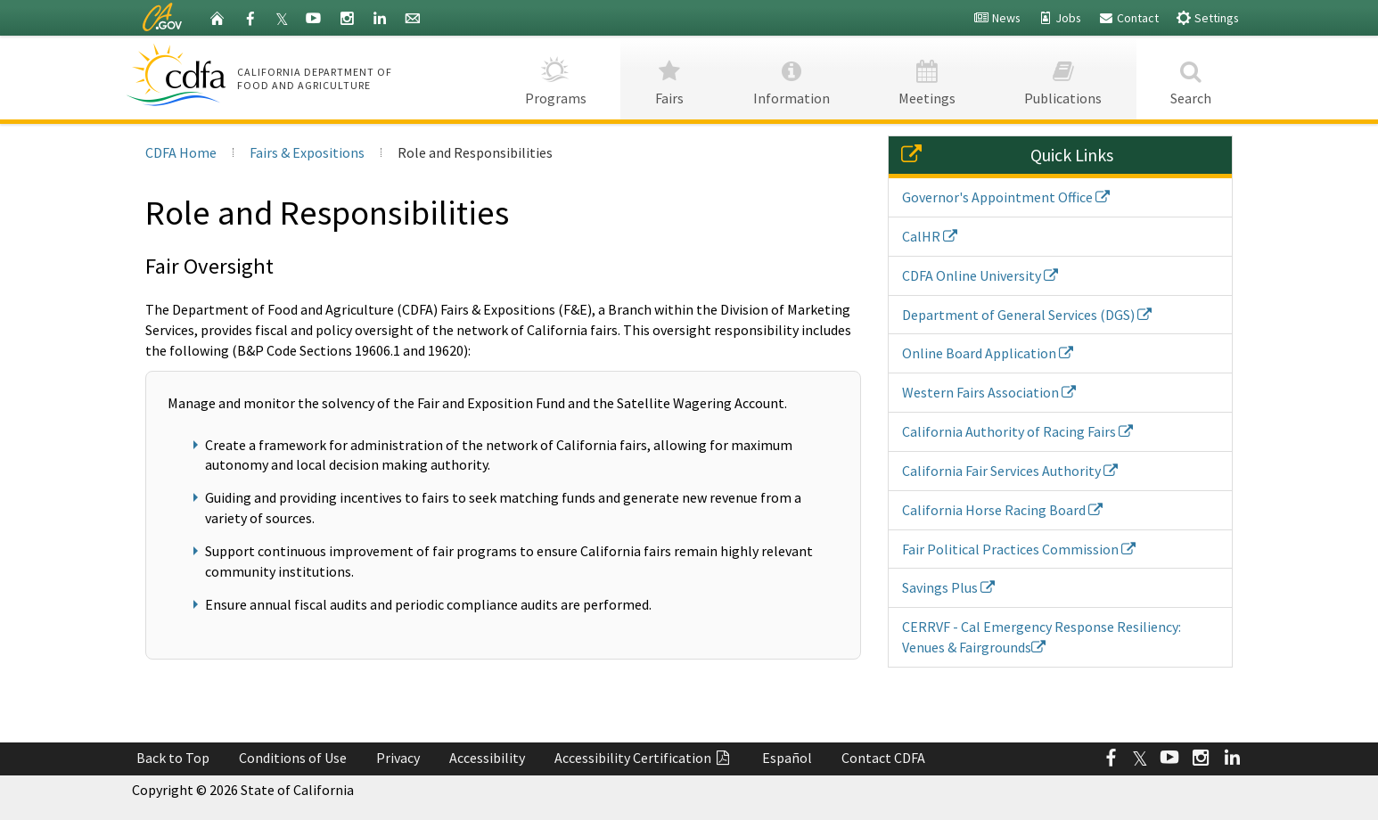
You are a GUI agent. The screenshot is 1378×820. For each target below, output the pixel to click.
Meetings (927, 77)
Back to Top (172, 758)
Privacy (398, 758)
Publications (1063, 77)
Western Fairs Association (989, 392)
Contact (1128, 18)
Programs (555, 77)
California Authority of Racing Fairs (1017, 431)
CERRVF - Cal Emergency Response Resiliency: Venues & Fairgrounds (1041, 637)
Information (791, 77)
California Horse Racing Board (1002, 510)
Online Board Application (987, 353)
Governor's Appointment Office (1006, 197)
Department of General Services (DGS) (1027, 315)
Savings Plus (948, 587)
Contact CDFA (883, 758)
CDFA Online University (980, 275)
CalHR (929, 236)
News (997, 18)
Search (1191, 77)
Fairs (669, 77)
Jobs (1059, 18)
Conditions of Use (293, 758)
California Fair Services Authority (1010, 471)
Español (787, 758)
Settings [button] (1207, 17)
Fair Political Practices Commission (1019, 549)
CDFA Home (181, 152)
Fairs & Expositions (307, 152)
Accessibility (487, 758)
